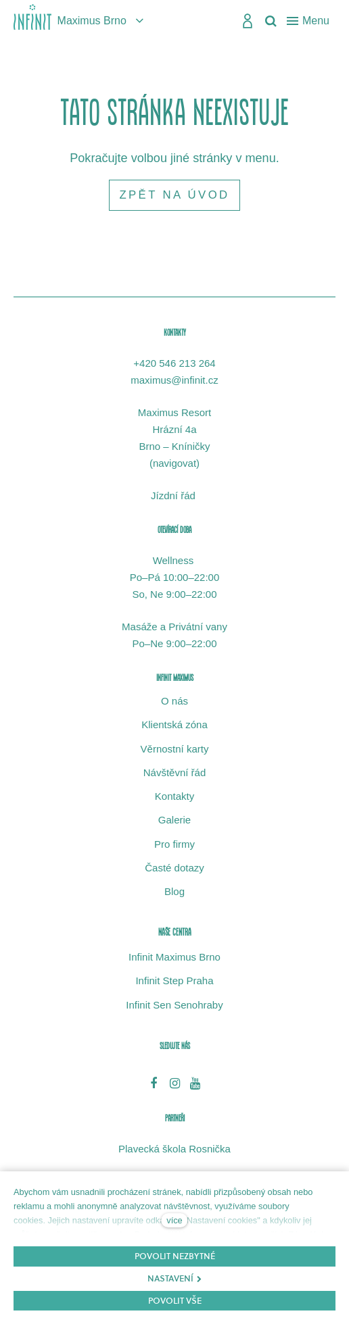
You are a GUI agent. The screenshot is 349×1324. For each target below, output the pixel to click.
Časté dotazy (174, 867)
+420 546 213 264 (174, 363)
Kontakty (174, 796)
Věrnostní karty (175, 749)
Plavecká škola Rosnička (174, 1148)
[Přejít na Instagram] (174, 1083)
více (174, 1220)
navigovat (174, 463)
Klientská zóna (174, 724)
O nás (174, 701)
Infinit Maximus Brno (174, 957)
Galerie (174, 819)
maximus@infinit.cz (174, 380)
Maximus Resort (174, 412)
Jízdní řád (174, 495)
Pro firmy (174, 844)
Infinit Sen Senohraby (174, 1005)
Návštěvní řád (174, 772)
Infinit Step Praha (174, 980)
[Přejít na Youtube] (195, 1083)
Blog (174, 891)
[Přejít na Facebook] (153, 1083)
